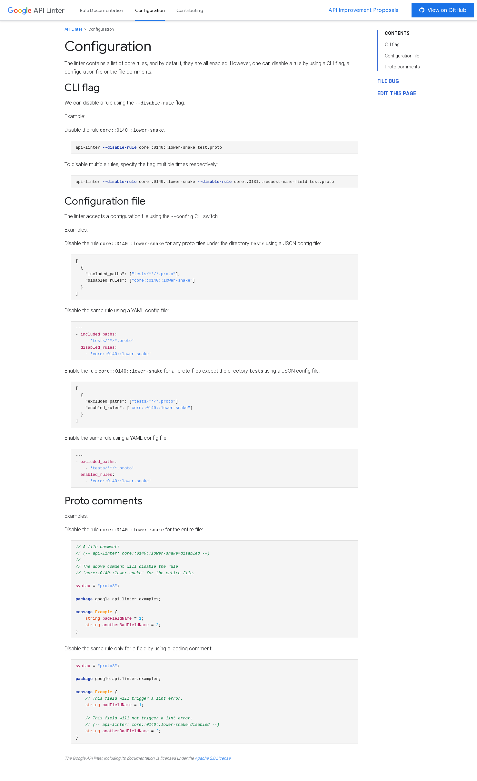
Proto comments (402, 67)
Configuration (150, 10)
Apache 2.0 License (213, 774)
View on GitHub (443, 10)
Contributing (189, 10)
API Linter (74, 30)
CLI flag (392, 45)
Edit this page (396, 94)
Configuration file (402, 56)
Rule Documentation (102, 10)
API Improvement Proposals (364, 10)
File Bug (388, 82)
